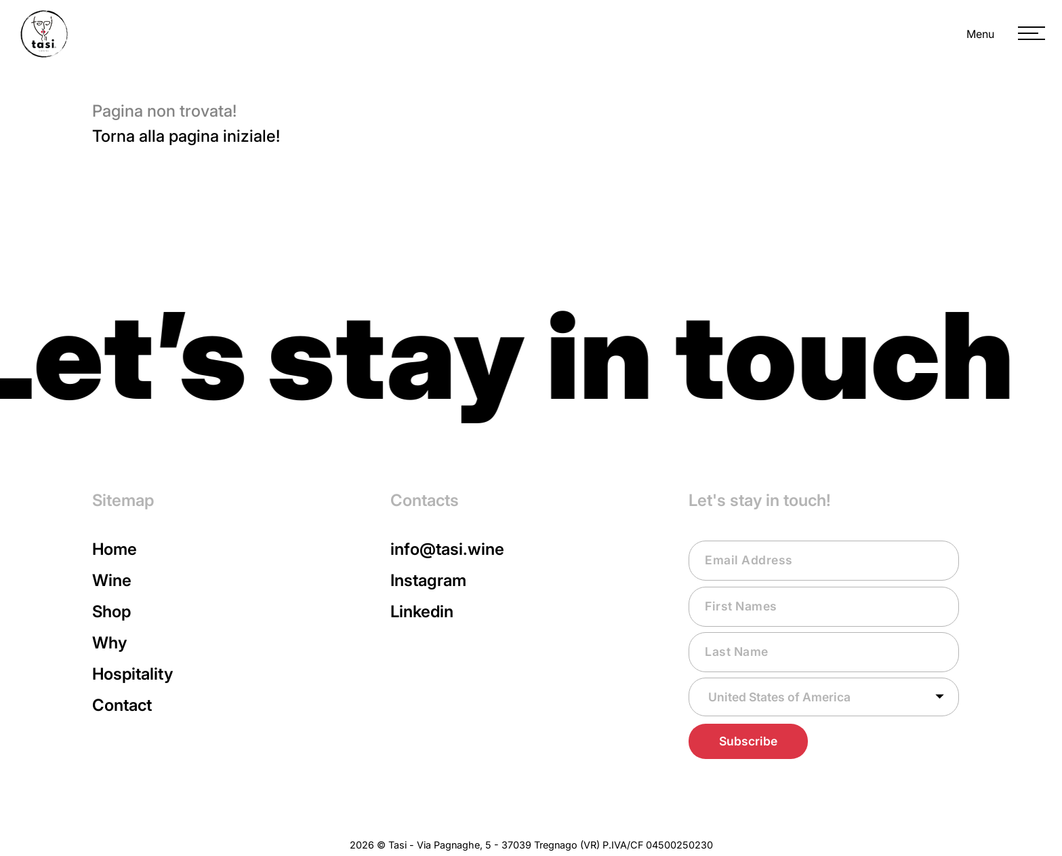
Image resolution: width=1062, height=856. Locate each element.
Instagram (428, 580)
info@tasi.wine (447, 549)
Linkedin (421, 611)
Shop (111, 611)
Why (109, 643)
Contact (122, 705)
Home (114, 549)
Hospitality (132, 674)
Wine (111, 580)
